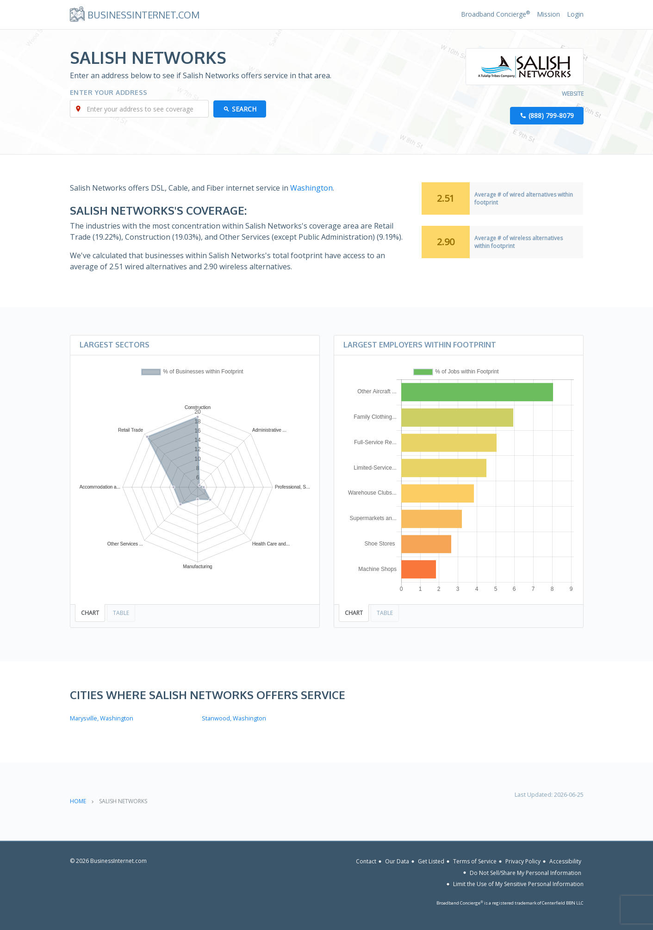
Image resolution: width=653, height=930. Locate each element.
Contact (366, 861)
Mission (548, 14)
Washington (311, 188)
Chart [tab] (90, 613)
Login (575, 14)
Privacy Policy (523, 861)
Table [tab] (121, 613)
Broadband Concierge (495, 14)
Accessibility (565, 861)
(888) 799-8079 (551, 115)
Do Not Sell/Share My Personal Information (525, 872)
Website (573, 94)
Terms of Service (475, 861)
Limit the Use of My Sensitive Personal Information (518, 884)
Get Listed (431, 861)
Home (78, 801)
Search (244, 109)
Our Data (397, 861)
